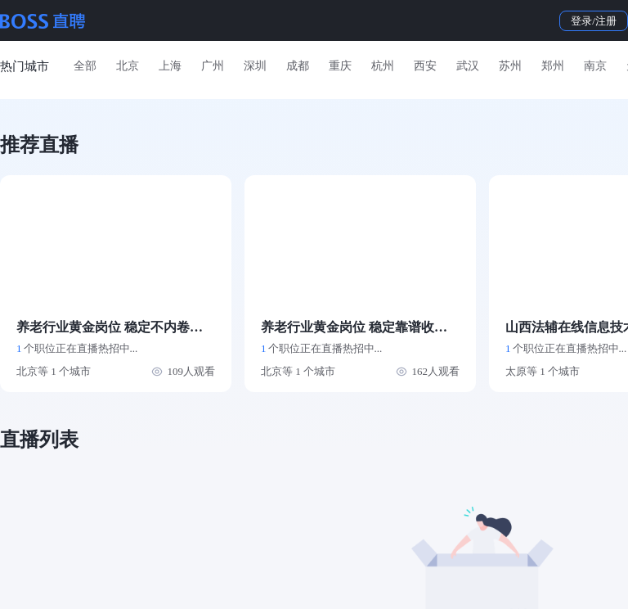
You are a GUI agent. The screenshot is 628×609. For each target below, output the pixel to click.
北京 (127, 66)
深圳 (255, 66)
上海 (170, 66)
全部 (85, 66)
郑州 (552, 66)
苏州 (510, 66)
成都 (297, 66)
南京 (595, 66)
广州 (212, 66)
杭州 (382, 66)
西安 (425, 66)
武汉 (467, 66)
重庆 (340, 66)
